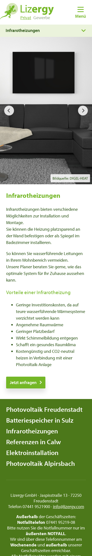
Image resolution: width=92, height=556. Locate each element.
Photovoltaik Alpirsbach (40, 463)
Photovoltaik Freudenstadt (44, 409)
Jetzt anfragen (23, 382)
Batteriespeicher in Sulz (39, 420)
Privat (25, 17)
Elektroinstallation (32, 452)
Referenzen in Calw (33, 442)
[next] (83, 110)
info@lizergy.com (68, 506)
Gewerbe (41, 17)
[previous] (9, 110)
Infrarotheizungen (32, 431)
